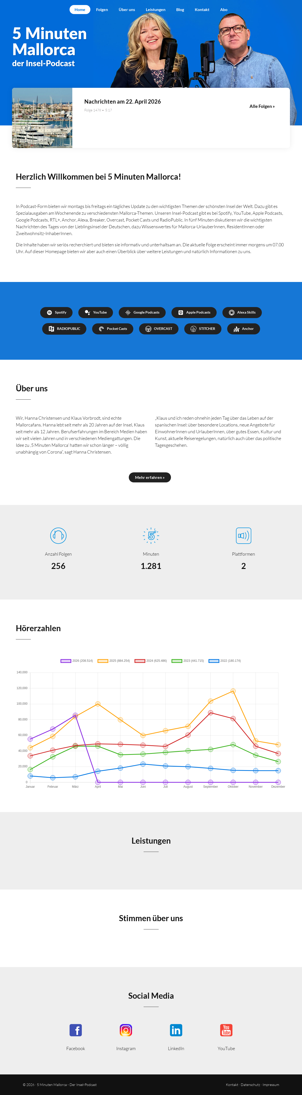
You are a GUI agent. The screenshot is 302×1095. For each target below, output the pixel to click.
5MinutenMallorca (75, 1037)
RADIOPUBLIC (64, 329)
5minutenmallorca (126, 1037)
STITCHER (203, 329)
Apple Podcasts (194, 313)
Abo (223, 9)
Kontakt (202, 9)
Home (80, 9)
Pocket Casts (112, 329)
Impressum (271, 1084)
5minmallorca (176, 1037)
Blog (180, 9)
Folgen (102, 9)
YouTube (96, 313)
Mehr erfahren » (150, 477)
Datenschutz (250, 1084)
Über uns (127, 9)
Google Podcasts (142, 313)
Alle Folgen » (262, 106)
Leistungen (155, 9)
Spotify (56, 313)
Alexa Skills (242, 313)
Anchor (243, 329)
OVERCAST (158, 329)
